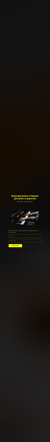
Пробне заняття (17, 245)
